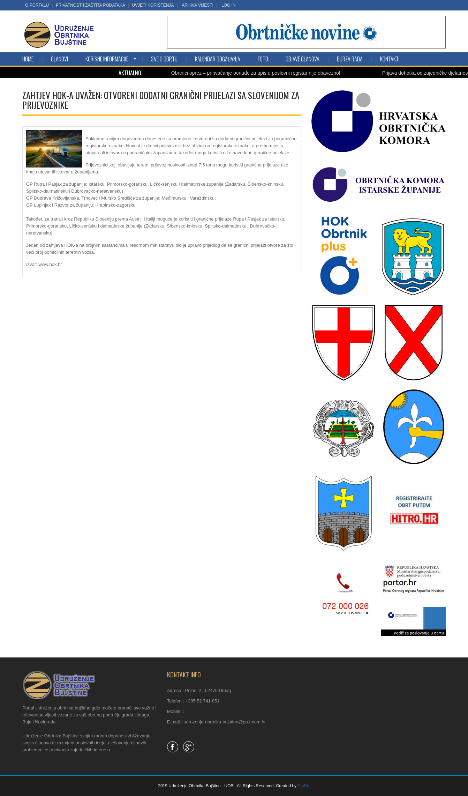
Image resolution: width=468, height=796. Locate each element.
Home (27, 59)
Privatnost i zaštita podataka (90, 5)
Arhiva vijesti (197, 5)
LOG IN (228, 5)
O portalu (37, 5)
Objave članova (302, 59)
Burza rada (350, 59)
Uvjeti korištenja (153, 5)
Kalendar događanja (217, 59)
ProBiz (303, 785)
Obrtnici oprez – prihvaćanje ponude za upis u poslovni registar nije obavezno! (264, 73)
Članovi (59, 59)
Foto (263, 59)
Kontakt (389, 59)
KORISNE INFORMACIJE (106, 59)
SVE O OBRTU (164, 59)
